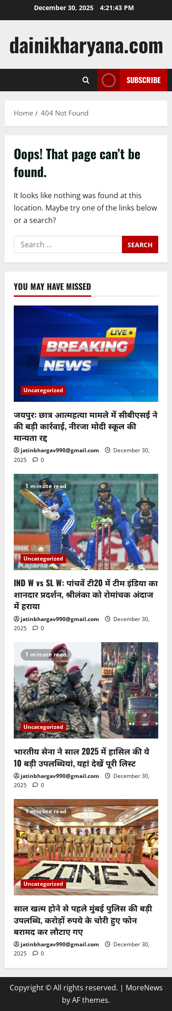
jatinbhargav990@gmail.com (60, 450)
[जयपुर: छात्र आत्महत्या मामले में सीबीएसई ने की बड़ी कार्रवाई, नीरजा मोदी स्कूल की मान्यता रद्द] (86, 354)
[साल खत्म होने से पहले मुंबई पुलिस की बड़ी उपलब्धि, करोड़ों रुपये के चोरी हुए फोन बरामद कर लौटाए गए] (86, 847)
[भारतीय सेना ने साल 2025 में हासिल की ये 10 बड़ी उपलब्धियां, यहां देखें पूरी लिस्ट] (86, 690)
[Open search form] (86, 80)
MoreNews (144, 988)
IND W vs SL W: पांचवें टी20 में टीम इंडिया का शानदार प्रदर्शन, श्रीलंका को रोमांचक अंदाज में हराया (86, 594)
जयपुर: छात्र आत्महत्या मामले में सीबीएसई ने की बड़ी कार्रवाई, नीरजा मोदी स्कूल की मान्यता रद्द (85, 425)
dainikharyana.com (86, 44)
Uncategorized (43, 390)
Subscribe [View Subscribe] (129, 80)
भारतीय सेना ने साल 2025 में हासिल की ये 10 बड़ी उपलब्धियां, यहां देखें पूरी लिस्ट (81, 756)
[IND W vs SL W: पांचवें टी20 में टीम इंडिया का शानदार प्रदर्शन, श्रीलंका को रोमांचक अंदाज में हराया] (86, 522)
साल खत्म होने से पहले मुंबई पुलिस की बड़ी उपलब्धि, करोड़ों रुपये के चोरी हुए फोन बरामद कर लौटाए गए (83, 919)
